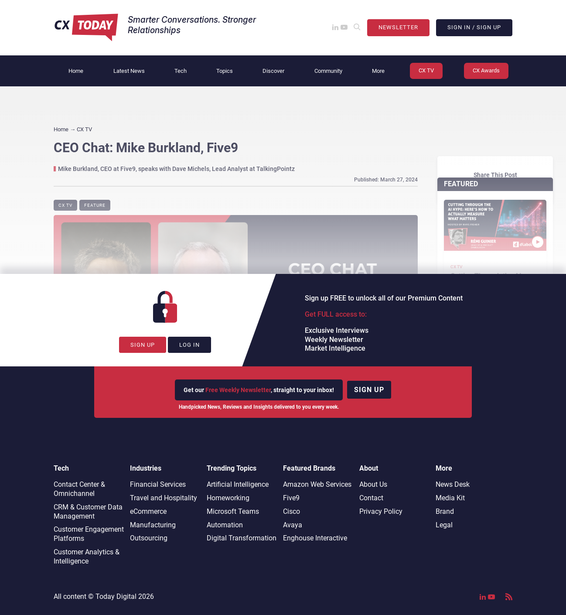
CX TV (426, 70)
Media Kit (450, 498)
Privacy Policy (380, 511)
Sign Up (142, 345)
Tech (180, 71)
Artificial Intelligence (238, 484)
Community (328, 71)
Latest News (129, 71)
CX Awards (486, 70)
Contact (371, 498)
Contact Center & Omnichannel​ (79, 489)
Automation (225, 525)
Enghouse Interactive (315, 538)
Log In (189, 345)
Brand (445, 511)
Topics (224, 71)
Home (75, 71)
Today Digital (115, 596)
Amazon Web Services (317, 484)
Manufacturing (153, 525)
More (378, 71)
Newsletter (398, 27)
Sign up (369, 390)
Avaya (292, 525)
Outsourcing (148, 538)
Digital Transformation (241, 538)
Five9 (291, 498)
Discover (273, 71)
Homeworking (228, 498)
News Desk (453, 484)
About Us (373, 484)
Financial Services (158, 484)
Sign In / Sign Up (474, 27)
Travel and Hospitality (163, 498)
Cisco (291, 511)
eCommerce (148, 511)
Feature (95, 205)
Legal (444, 525)
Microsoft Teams (233, 511)
